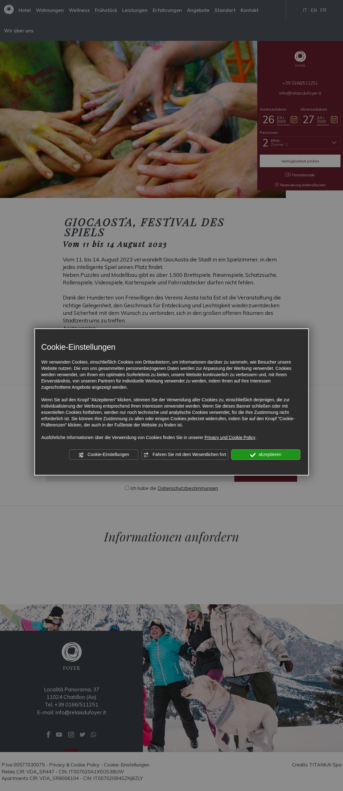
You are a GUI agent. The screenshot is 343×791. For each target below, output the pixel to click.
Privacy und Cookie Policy (229, 437)
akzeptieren (265, 455)
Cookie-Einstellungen (103, 455)
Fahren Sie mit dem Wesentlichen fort (184, 455)
